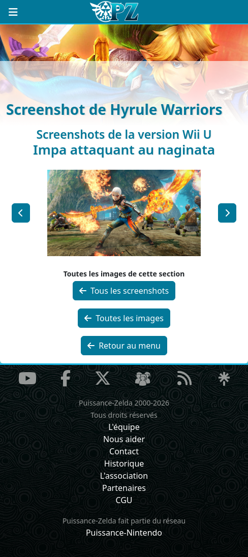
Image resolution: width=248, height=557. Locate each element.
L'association (124, 475)
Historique (124, 463)
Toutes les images (124, 318)
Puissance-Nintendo (124, 532)
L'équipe (124, 426)
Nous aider (124, 439)
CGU (123, 500)
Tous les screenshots (124, 290)
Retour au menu (124, 345)
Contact (124, 451)
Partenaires (124, 487)
